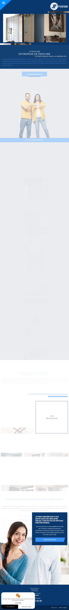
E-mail (54, 534)
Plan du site (54, 607)
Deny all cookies (26, 606)
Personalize (18, 602)
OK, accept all (9, 606)
